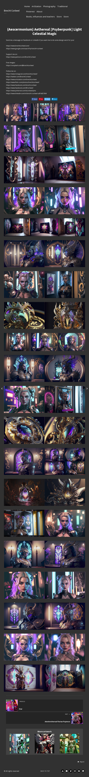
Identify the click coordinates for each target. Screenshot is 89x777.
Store (59, 17)
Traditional (62, 6)
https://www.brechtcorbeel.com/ (17, 46)
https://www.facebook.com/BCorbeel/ (19, 88)
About (39, 12)
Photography (49, 6)
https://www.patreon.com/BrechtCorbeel (21, 57)
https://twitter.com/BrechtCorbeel (18, 77)
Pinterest (30, 12)
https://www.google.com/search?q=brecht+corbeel (24, 49)
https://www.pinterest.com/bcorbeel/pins (21, 91)
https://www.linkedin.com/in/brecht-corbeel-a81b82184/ (26, 93)
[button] (81, 762)
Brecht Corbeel (12, 10)
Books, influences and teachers (40, 17)
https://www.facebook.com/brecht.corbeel (21, 85)
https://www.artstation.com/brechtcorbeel (21, 79)
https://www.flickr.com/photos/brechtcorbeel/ (22, 82)
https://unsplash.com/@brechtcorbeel (20, 65)
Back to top (45, 771)
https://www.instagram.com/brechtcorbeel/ (21, 74)
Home (27, 6)
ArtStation (36, 6)
